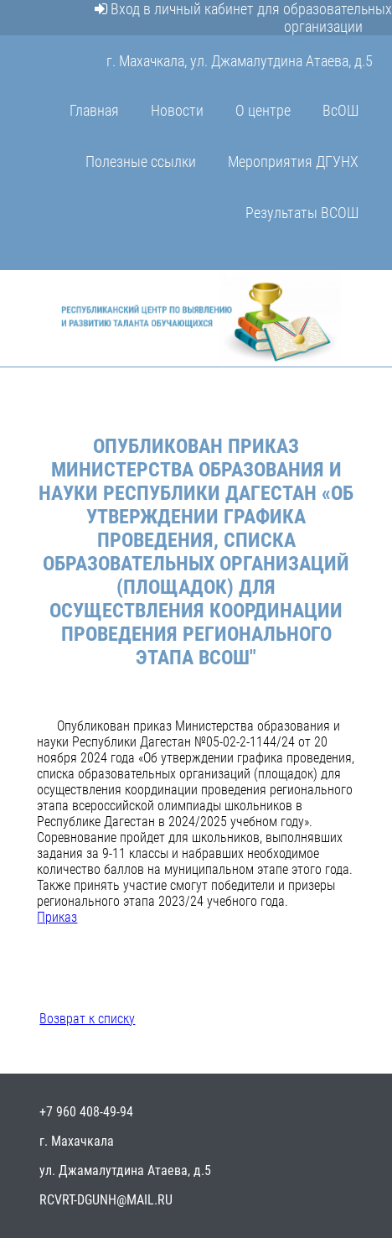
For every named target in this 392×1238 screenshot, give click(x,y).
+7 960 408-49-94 (86, 1112)
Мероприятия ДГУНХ (293, 161)
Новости (177, 110)
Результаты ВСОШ (301, 212)
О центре (263, 110)
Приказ (57, 917)
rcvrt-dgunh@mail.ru (106, 1200)
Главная (94, 110)
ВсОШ (340, 110)
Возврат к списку (87, 1019)
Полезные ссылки (140, 161)
